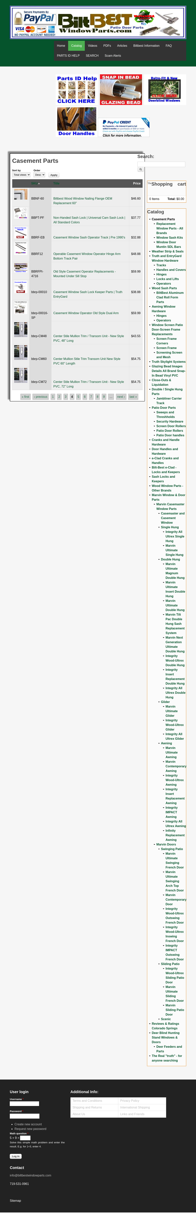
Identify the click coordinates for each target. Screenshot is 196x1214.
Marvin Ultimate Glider (172, 711)
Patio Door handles (170, 435)
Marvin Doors (166, 844)
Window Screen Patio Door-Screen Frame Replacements (167, 329)
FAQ (169, 45)
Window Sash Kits (169, 237)
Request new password (30, 1128)
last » (133, 396)
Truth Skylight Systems (169, 361)
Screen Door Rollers (171, 426)
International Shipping (135, 1107)
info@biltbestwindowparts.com (30, 1175)
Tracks (161, 265)
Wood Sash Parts (164, 288)
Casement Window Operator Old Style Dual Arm (86, 313)
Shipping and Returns (87, 1107)
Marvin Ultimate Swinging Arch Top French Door (175, 881)
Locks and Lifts (167, 279)
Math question (19, 1133)
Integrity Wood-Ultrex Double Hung (175, 660)
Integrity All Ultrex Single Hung (175, 536)
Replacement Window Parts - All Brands (169, 228)
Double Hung (170, 559)
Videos (92, 45)
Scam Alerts (113, 55)
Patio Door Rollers (169, 430)
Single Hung (170, 527)
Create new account (28, 1124)
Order (36, 170)
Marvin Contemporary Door (176, 899)
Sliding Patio (170, 964)
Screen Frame (166, 348)
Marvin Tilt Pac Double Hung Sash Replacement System (175, 624)
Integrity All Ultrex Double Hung (175, 692)
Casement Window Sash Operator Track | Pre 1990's (89, 237)
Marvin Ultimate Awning (172, 752)
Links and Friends (132, 1114)
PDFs (107, 45)
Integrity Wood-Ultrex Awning (175, 780)
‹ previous (40, 396)
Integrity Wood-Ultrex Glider (175, 725)
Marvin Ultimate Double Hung (175, 605)
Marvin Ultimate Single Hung (174, 550)
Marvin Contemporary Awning (176, 766)
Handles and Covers (171, 269)
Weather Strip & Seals (168, 251)
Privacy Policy (129, 1100)
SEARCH (92, 55)
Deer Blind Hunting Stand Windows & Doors (166, 1037)
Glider (165, 702)
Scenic (166, 1019)
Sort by (16, 170)
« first (25, 396)
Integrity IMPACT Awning (172, 812)
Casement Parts (163, 219)
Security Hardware (169, 421)
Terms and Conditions (87, 1100)
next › (121, 396)
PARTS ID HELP (68, 55)
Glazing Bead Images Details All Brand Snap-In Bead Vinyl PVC (168, 371)
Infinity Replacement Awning (175, 835)
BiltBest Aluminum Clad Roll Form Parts (170, 297)
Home (61, 45)
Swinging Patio (172, 849)
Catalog (76, 45)
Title (56, 183)
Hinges (161, 274)
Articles (122, 45)
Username (17, 1099)
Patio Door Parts (164, 407)
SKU (35, 183)
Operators (163, 283)
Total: (171, 199)
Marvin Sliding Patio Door (175, 1010)
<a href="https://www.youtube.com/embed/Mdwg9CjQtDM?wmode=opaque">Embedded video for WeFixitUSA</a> (33, 90)
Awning (166, 743)
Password (16, 1111)
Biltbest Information (146, 45)
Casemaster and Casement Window (173, 518)
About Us (79, 1114)
